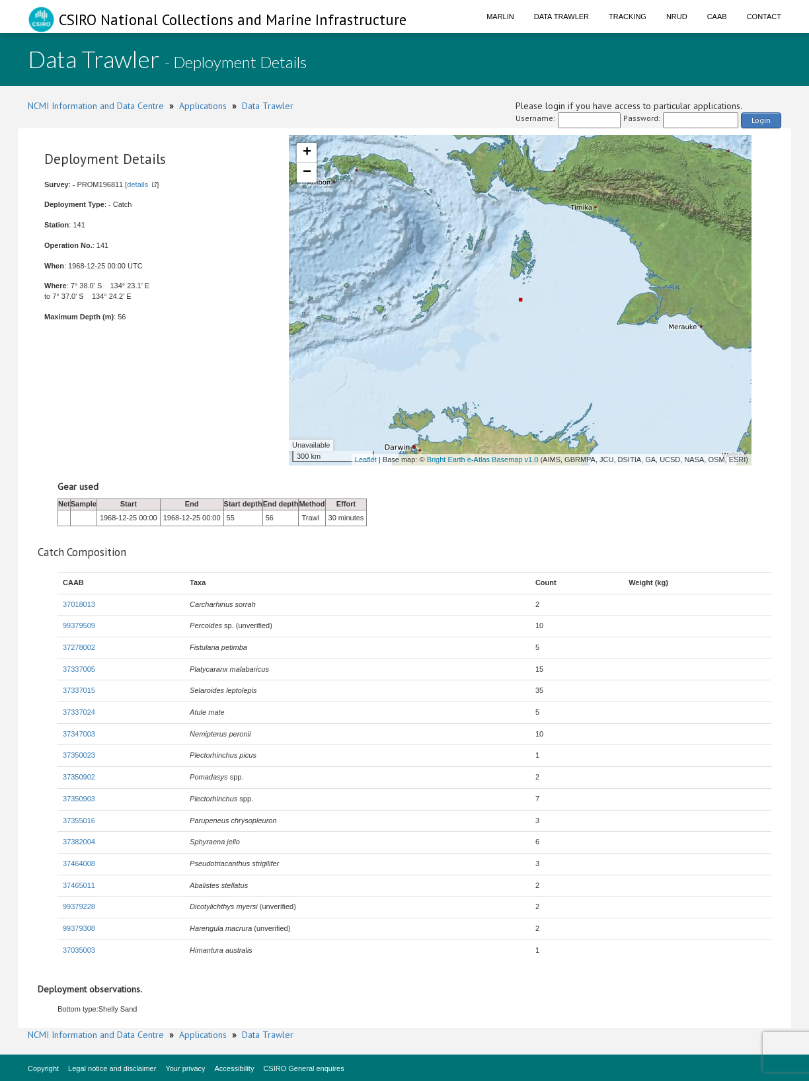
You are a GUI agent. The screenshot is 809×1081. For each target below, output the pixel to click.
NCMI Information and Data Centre (96, 106)
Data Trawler (561, 16)
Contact (764, 16)
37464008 (79, 863)
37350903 (79, 799)
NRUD (676, 16)
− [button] (307, 172)
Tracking (627, 16)
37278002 (79, 647)
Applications (203, 106)
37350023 (79, 755)
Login (761, 120)
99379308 (79, 928)
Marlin (500, 16)
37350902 (79, 777)
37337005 (79, 669)
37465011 (79, 885)
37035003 (79, 950)
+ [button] (307, 153)
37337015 (79, 690)
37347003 (79, 734)
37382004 (79, 842)
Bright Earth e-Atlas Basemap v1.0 (483, 459)
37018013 (79, 604)
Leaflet (366, 459)
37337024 (79, 712)
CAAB (717, 16)
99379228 (79, 906)
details (137, 184)
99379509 (79, 625)
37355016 (79, 820)
